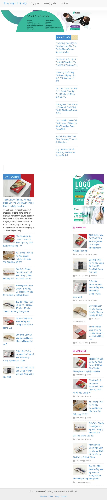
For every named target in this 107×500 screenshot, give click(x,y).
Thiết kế (64, 3)
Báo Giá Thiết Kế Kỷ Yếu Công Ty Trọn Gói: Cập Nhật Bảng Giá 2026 (96, 266)
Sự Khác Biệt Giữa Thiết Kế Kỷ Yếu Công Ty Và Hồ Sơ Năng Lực (66, 139)
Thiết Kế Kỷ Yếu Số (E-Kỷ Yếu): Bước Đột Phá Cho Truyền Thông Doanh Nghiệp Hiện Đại (18, 203)
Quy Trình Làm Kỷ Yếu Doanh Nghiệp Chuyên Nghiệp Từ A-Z (65, 152)
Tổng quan (34, 3)
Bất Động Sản (50, 3)
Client (50, 496)
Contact (64, 496)
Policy (57, 496)
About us (43, 496)
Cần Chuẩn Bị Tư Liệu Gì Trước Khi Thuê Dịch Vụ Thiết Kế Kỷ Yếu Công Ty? (66, 62)
